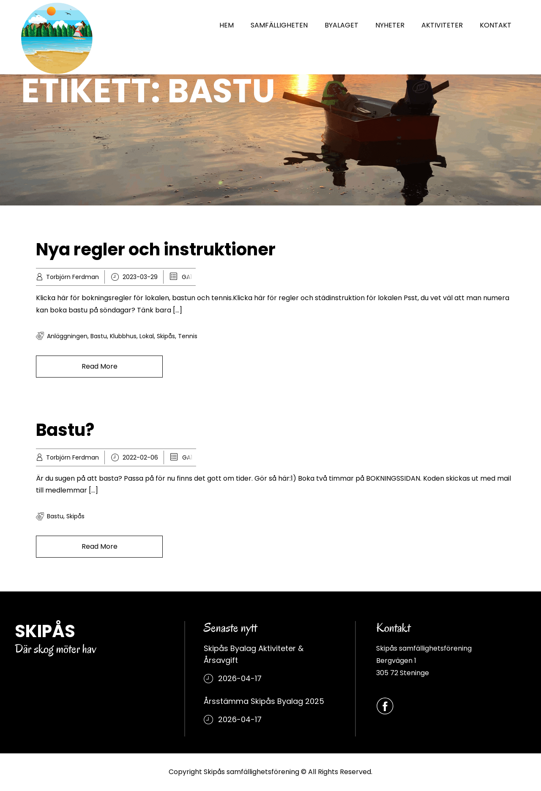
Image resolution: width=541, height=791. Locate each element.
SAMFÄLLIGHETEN (279, 25)
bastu (98, 336)
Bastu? (65, 430)
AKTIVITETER (442, 25)
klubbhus (123, 336)
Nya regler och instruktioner (156, 249)
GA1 (187, 277)
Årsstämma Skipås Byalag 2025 (264, 701)
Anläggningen (67, 336)
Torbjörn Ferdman (72, 277)
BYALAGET (341, 25)
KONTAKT (495, 25)
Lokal (146, 336)
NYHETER (389, 25)
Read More (99, 366)
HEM (226, 25)
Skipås (166, 336)
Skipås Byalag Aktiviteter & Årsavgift (253, 654)
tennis (187, 336)
